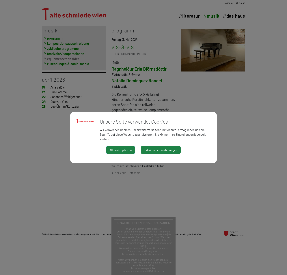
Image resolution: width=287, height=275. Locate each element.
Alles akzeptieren (120, 150)
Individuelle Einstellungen (161, 150)
